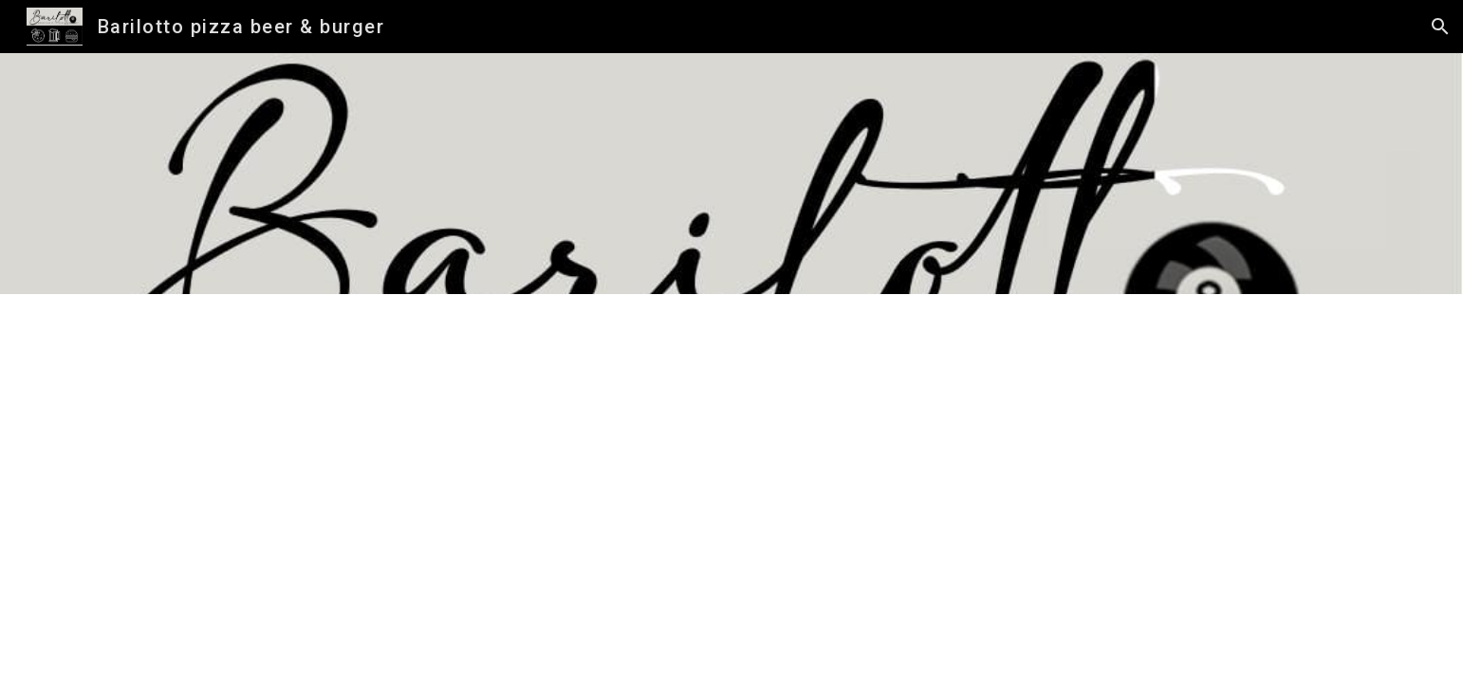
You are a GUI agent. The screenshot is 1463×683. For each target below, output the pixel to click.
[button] (1440, 26)
